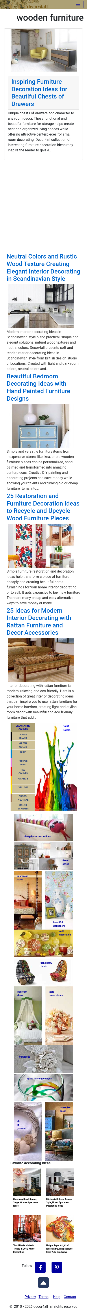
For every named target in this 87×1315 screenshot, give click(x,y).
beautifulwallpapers (59, 924)
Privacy (30, 1297)
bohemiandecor (65, 1109)
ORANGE (23, 778)
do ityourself (21, 1125)
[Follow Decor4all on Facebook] (40, 1267)
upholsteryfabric (46, 965)
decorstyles (66, 862)
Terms (43, 1297)
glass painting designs (39, 1078)
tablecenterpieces (56, 993)
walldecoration (64, 933)
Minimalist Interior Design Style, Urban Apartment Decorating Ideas (59, 1202)
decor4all (37, 6)
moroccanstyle (22, 878)
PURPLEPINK (23, 763)
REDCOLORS (23, 771)
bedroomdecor (22, 993)
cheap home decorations (37, 836)
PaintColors (66, 728)
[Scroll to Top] (43, 1282)
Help (56, 1297)
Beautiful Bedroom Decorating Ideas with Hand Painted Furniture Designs (38, 387)
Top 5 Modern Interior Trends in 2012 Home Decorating (24, 1248)
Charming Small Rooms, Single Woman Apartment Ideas (26, 1202)
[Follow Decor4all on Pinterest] (57, 1267)
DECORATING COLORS (23, 727)
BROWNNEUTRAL (23, 798)
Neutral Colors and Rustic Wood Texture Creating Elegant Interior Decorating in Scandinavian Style (43, 267)
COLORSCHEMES (23, 807)
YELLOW (23, 787)
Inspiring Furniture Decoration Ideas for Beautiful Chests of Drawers (39, 93)
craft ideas (24, 1056)
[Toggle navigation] (78, 4)
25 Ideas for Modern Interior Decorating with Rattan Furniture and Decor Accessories (39, 621)
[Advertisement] (43, 205)
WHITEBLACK (23, 736)
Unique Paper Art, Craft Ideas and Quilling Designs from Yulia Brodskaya (59, 1248)
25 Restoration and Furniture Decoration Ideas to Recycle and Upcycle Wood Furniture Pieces (43, 507)
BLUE (23, 752)
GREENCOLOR (23, 745)
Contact (70, 1297)
